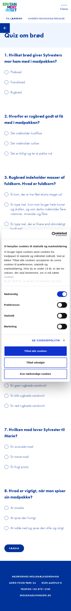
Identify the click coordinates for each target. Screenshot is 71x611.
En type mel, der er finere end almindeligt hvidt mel (38, 226)
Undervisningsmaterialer (46, 18)
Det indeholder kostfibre (26, 133)
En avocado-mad (22, 446)
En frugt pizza (19, 466)
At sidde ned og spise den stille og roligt (37, 528)
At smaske (17, 507)
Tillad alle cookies (35, 350)
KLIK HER (11, 281)
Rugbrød (16, 92)
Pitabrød (16, 72)
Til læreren (14, 18)
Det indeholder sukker (25, 143)
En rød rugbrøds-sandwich (28, 405)
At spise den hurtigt (23, 518)
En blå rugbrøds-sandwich (28, 395)
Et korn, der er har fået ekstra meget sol (36, 194)
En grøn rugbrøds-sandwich (28, 385)
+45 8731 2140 (41, 589)
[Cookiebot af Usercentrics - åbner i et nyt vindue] (51, 234)
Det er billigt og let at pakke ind (31, 153)
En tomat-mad (20, 456)
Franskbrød (18, 82)
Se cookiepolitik (46, 340)
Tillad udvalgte (35, 362)
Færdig (14, 548)
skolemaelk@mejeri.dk (35, 595)
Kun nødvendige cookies (35, 373)
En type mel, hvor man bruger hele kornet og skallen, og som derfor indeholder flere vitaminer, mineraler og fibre (38, 209)
